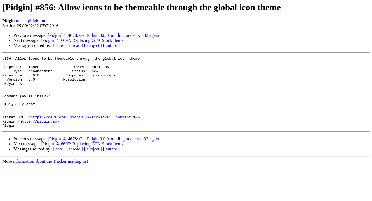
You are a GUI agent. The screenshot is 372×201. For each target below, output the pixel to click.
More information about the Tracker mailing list (45, 175)
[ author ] (111, 45)
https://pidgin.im (38, 134)
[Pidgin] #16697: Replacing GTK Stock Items (82, 40)
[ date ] (59, 45)
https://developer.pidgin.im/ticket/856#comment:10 (83, 129)
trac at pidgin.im (30, 20)
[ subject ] (93, 45)
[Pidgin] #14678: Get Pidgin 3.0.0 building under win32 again (103, 35)
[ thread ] (75, 45)
